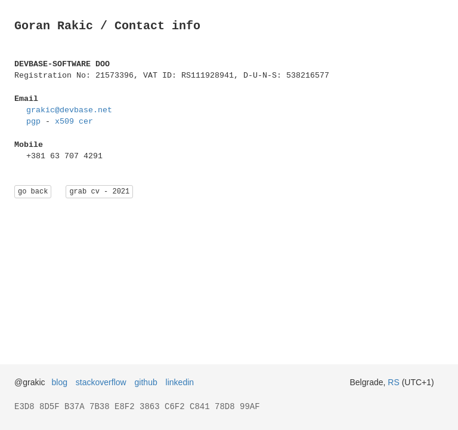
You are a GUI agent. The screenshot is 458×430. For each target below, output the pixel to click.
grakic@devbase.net (69, 110)
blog (59, 382)
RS (393, 382)
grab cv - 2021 (99, 191)
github (146, 382)
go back (33, 191)
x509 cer (74, 121)
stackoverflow (101, 382)
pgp (33, 121)
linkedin (180, 382)
